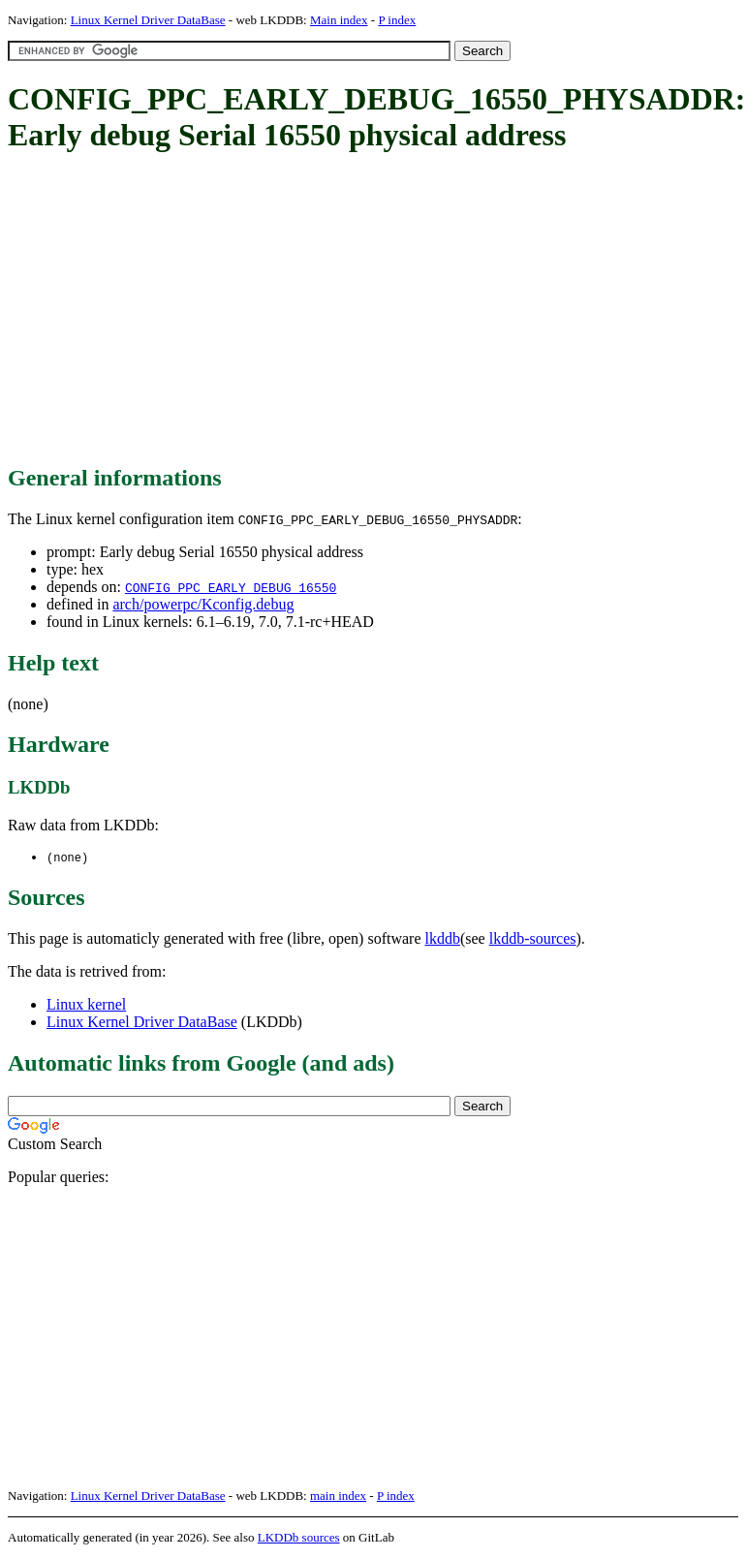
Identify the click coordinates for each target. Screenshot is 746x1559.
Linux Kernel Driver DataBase (148, 20)
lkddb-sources (532, 939)
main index (338, 1496)
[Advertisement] (341, 310)
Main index (339, 20)
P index (397, 20)
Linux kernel (86, 1005)
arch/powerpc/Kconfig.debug (203, 604)
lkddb (442, 939)
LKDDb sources (299, 1538)
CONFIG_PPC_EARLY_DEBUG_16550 (230, 587)
